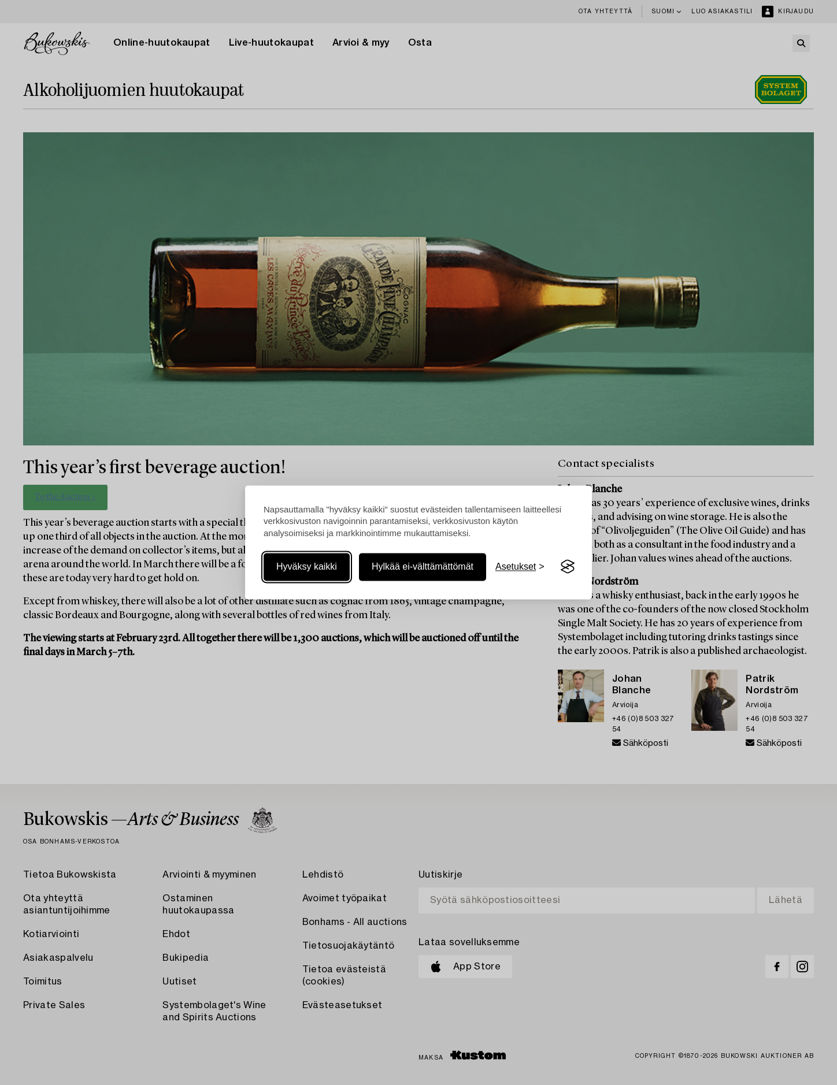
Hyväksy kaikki (306, 566)
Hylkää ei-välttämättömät (422, 566)
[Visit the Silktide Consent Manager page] (568, 567)
